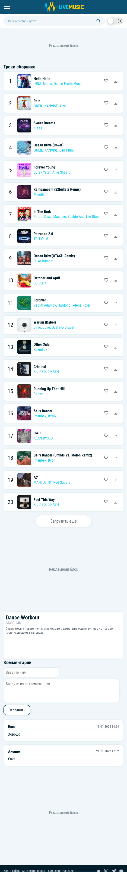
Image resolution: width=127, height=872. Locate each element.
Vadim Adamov (45, 305)
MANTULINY (43, 482)
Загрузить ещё (63, 521)
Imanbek (40, 416)
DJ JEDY (40, 283)
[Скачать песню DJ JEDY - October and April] (116, 280)
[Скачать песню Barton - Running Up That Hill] (116, 391)
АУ (36, 477)
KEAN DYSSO (43, 438)
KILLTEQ (40, 371)
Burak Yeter (42, 172)
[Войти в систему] (125, 1)
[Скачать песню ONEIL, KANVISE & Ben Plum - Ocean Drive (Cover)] (116, 147)
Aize (62, 106)
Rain (37, 101)
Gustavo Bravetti (64, 327)
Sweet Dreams (44, 123)
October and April (47, 278)
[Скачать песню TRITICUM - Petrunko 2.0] (116, 236)
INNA (37, 83)
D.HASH (53, 371)
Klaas (38, 128)
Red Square (61, 482)
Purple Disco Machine (50, 216)
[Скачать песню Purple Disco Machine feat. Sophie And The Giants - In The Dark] (116, 214)
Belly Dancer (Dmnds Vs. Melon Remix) (63, 455)
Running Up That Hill (49, 389)
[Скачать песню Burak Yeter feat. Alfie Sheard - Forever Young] (116, 170)
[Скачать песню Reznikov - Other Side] (116, 347)
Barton (39, 394)
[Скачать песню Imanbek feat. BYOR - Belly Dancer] (116, 413)
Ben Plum (66, 150)
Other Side (42, 344)
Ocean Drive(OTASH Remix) (54, 256)
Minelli (39, 194)
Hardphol (64, 305)
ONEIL (38, 106)
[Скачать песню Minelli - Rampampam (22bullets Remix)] (116, 192)
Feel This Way (44, 499)
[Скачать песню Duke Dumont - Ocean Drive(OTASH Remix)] (116, 258)
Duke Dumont (44, 261)
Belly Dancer (43, 411)
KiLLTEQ (40, 504)
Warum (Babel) (45, 322)
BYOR (52, 416)
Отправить (17, 710)
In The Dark (42, 212)
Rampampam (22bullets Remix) (57, 189)
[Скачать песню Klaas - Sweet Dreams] (116, 125)
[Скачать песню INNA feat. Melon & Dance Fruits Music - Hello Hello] (116, 81)
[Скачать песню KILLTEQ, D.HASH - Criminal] (116, 369)
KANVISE (51, 106)
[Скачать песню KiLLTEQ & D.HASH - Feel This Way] (116, 502)
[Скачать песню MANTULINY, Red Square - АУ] (116, 480)
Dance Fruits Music (68, 83)
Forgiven (40, 300)
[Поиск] (98, 21)
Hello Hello (42, 79)
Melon (47, 83)
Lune (46, 327)
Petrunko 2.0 (43, 234)
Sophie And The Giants (85, 216)
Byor (51, 460)
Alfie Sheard (61, 172)
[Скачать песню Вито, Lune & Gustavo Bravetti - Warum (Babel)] (116, 325)
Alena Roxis (82, 305)
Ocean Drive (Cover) (49, 145)
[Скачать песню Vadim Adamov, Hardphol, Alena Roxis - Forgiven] (116, 303)
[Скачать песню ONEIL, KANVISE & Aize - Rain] (116, 103)
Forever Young (44, 167)
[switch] (115, 21)
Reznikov (40, 349)
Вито (37, 327)
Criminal (40, 367)
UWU (37, 433)
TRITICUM (41, 239)
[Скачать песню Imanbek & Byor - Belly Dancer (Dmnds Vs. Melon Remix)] (116, 458)
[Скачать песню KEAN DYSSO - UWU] (116, 435)
